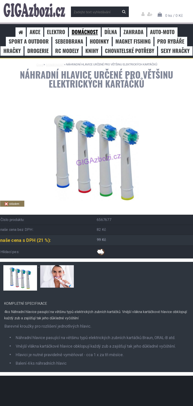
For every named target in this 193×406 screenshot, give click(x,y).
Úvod (39, 64)
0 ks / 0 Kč (174, 15)
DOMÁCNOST (54, 64)
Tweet (64, 209)
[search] (124, 12)
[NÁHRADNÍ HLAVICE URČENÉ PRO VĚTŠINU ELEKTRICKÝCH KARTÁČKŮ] (96, 116)
